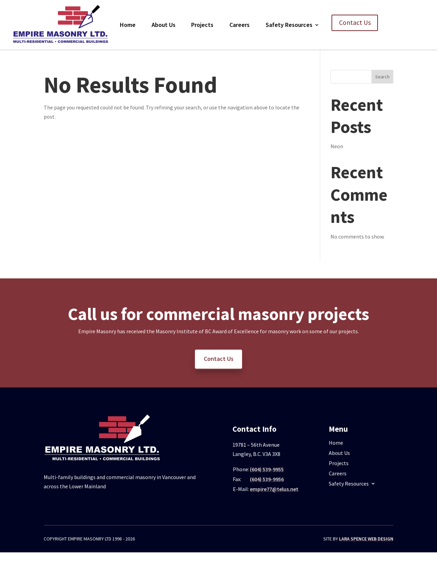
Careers (239, 25)
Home (128, 25)
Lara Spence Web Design (366, 539)
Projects (202, 25)
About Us (163, 25)
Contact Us (355, 23)
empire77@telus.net (274, 489)
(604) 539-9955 (267, 469)
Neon (336, 146)
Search (382, 77)
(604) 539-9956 (267, 479)
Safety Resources (289, 25)
